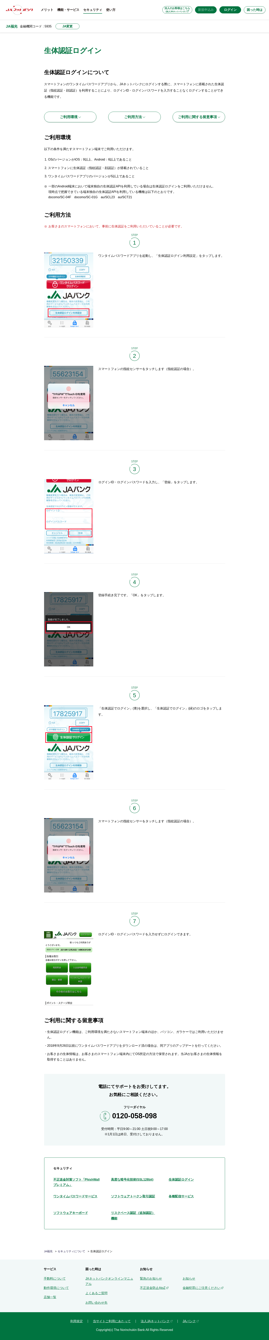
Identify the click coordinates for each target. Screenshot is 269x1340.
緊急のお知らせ (151, 1278)
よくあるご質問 (96, 1293)
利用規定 (76, 1321)
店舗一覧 (50, 1297)
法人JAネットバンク (155, 1321)
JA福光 (12, 26)
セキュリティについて (71, 1251)
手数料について (55, 1278)
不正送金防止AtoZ (152, 1288)
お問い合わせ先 (96, 1302)
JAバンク (189, 1321)
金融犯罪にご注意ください (201, 1288)
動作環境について (56, 1288)
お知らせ (189, 1278)
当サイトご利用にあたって (112, 1321)
